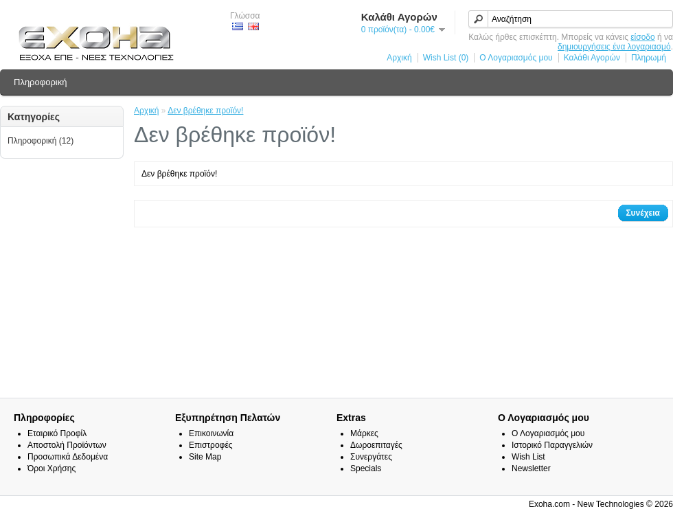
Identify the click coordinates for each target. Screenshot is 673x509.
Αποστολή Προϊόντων (66, 445)
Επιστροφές (211, 445)
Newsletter (531, 468)
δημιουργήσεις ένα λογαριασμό (614, 47)
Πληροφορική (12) (40, 141)
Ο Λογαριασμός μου (515, 58)
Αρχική (399, 58)
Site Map (205, 457)
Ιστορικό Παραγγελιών (552, 445)
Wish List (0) (446, 58)
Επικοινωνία (211, 433)
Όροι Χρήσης (51, 468)
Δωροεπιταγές (376, 445)
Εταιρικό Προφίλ (57, 433)
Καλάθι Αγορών (592, 58)
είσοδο (642, 37)
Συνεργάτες (371, 457)
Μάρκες (364, 433)
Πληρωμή (648, 58)
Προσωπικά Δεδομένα (67, 457)
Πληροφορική (40, 82)
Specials (365, 468)
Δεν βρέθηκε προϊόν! (205, 110)
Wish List (528, 457)
